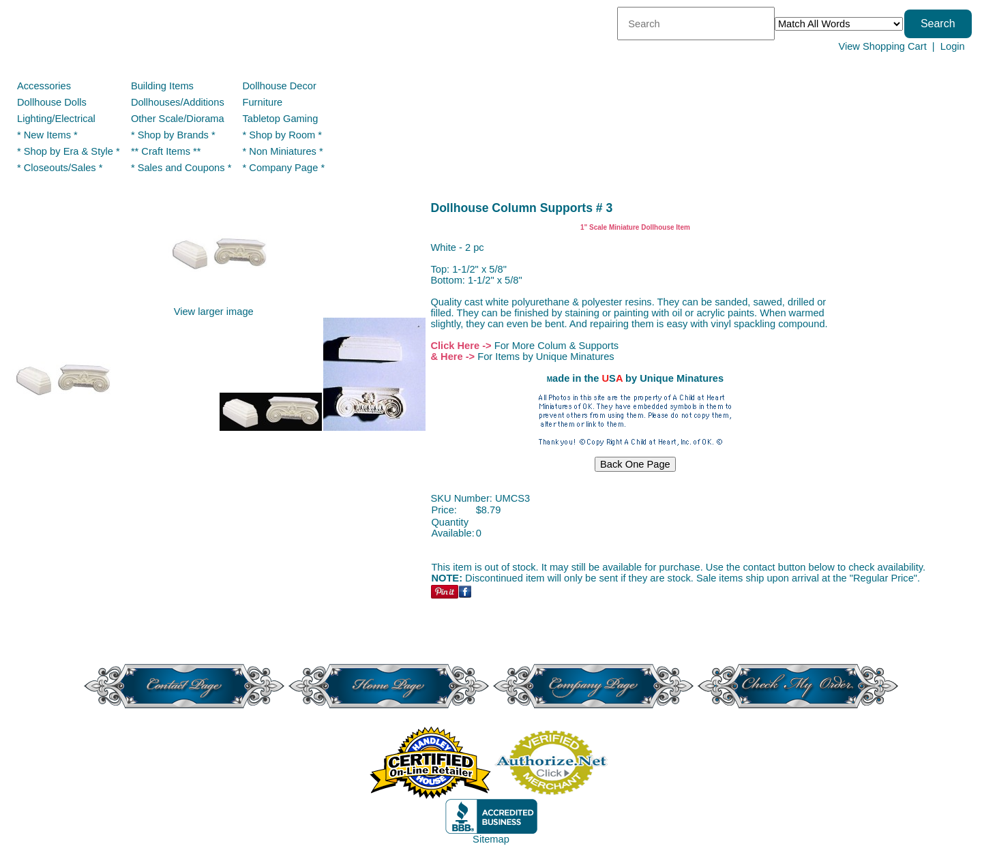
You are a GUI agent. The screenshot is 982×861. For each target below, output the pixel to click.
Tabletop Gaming (280, 118)
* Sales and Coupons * (181, 167)
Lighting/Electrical (57, 118)
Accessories (44, 85)
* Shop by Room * (283, 135)
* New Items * (47, 135)
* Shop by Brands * (173, 135)
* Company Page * (284, 167)
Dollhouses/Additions (177, 102)
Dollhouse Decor (279, 85)
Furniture (263, 102)
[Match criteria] (839, 24)
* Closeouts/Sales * (59, 167)
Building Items (162, 85)
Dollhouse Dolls (52, 102)
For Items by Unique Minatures (545, 356)
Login (952, 46)
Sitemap (491, 839)
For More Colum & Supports (556, 345)
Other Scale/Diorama (177, 118)
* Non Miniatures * (283, 151)
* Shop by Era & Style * (68, 151)
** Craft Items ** (166, 151)
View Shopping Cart (882, 46)
